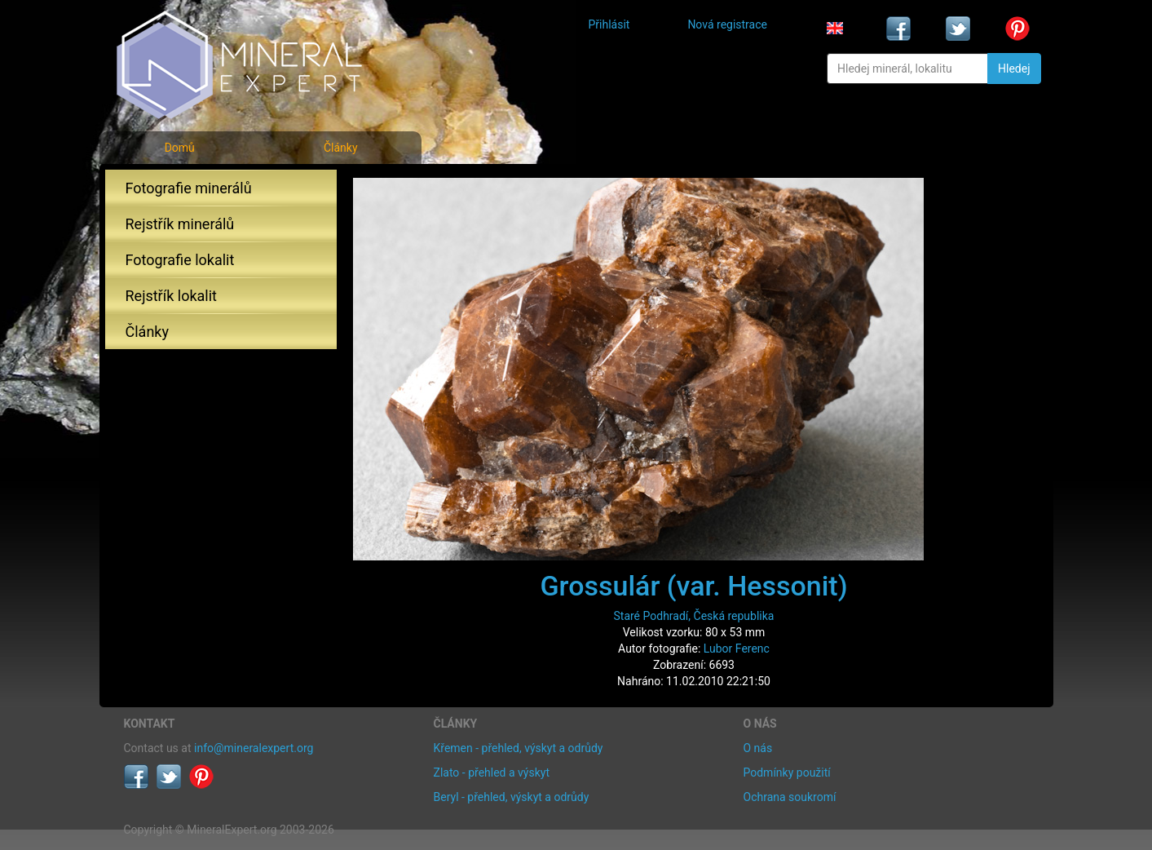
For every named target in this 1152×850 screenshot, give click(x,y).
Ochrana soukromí (790, 797)
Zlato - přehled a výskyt (492, 772)
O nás (758, 748)
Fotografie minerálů (189, 188)
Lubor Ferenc (737, 648)
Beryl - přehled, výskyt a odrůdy (511, 797)
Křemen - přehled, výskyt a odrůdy (518, 748)
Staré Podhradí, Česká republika (694, 615)
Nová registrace (727, 24)
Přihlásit (609, 24)
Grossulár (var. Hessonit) (693, 585)
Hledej (1014, 68)
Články (341, 147)
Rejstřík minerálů (180, 223)
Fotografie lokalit (180, 259)
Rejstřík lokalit (171, 295)
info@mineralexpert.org (253, 748)
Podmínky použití (787, 772)
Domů (180, 147)
